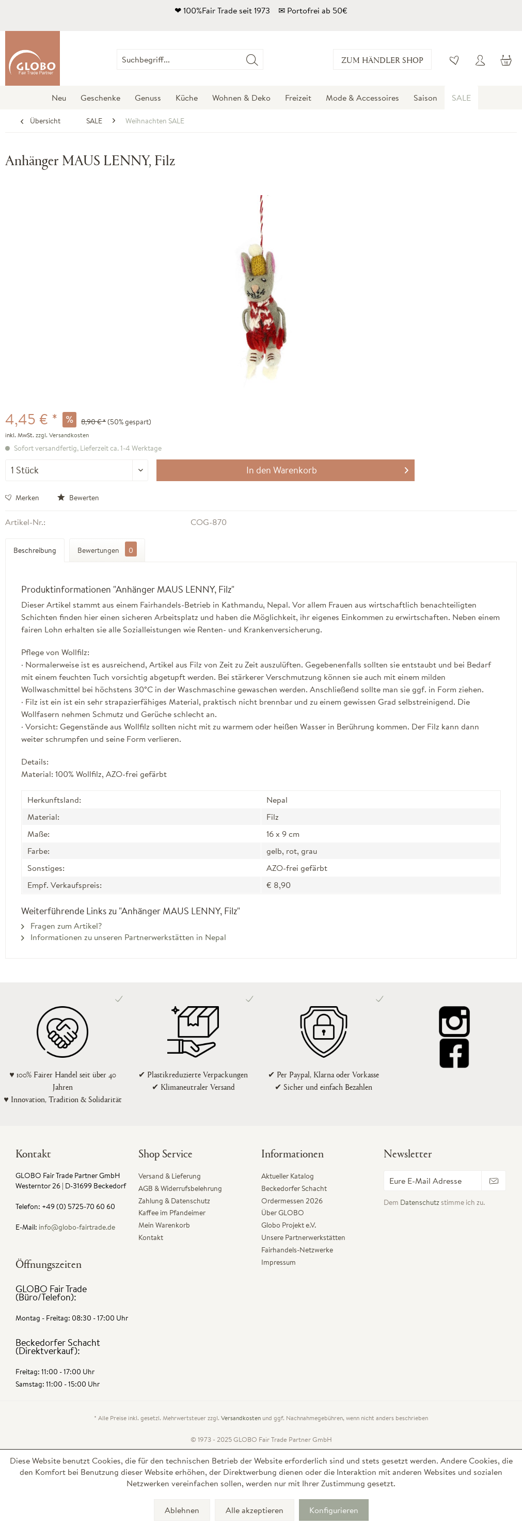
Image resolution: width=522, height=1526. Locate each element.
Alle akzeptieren (254, 1510)
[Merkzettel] (455, 59)
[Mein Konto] (480, 59)
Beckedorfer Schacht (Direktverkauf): (57, 1346)
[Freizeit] (298, 97)
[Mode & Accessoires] (362, 97)
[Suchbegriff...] (190, 59)
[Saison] (425, 97)
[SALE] (461, 97)
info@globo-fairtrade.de (77, 1227)
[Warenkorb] (505, 59)
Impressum (278, 1262)
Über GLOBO (282, 1212)
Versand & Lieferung (169, 1176)
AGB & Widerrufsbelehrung (180, 1188)
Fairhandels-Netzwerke (297, 1250)
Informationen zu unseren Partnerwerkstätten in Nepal (123, 937)
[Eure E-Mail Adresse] (433, 1180)
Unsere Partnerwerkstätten (303, 1237)
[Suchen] (252, 59)
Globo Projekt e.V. (288, 1225)
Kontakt (150, 1237)
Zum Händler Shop (382, 60)
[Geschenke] (100, 97)
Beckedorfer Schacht (294, 1188)
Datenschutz (419, 1202)
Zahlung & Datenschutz (174, 1201)
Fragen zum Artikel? (61, 925)
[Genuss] (148, 97)
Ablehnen (182, 1510)
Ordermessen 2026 (292, 1201)
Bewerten (78, 497)
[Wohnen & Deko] (241, 97)
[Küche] (186, 97)
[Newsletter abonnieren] (493, 1180)
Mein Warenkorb (164, 1225)
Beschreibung (34, 550)
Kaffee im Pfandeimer (171, 1212)
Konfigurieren (333, 1510)
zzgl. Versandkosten (62, 435)
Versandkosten (241, 1417)
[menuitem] (263, 59)
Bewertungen (107, 549)
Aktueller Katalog (287, 1176)
